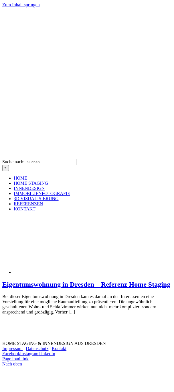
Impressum (12, 348)
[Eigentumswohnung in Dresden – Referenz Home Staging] (59, 272)
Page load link (15, 358)
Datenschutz (37, 348)
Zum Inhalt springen (21, 4)
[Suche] (5, 168)
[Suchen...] (51, 162)
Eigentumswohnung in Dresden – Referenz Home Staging (86, 284)
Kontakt (59, 348)
